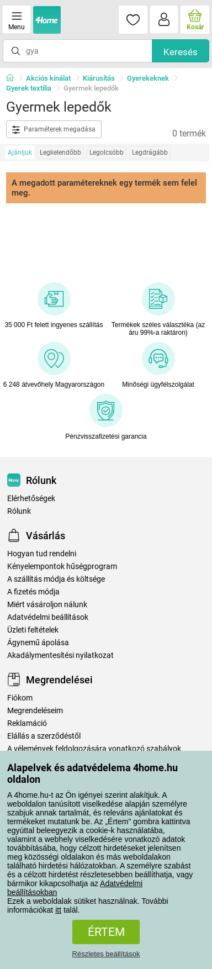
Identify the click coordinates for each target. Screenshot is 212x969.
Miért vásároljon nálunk (47, 605)
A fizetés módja (33, 592)
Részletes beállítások (106, 954)
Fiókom (20, 698)
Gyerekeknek (148, 78)
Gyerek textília (28, 88)
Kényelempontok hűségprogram (62, 566)
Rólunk (19, 511)
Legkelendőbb (60, 152)
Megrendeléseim (35, 711)
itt (58, 909)
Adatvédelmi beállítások (47, 617)
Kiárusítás (99, 78)
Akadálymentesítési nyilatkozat (60, 655)
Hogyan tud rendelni (41, 554)
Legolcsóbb (106, 152)
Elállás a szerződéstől (44, 736)
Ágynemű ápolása (38, 643)
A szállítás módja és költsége (56, 579)
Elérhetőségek (31, 498)
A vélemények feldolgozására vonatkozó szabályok (94, 749)
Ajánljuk (20, 152)
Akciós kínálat (48, 78)
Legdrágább (150, 152)
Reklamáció (27, 723)
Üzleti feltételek (33, 630)
